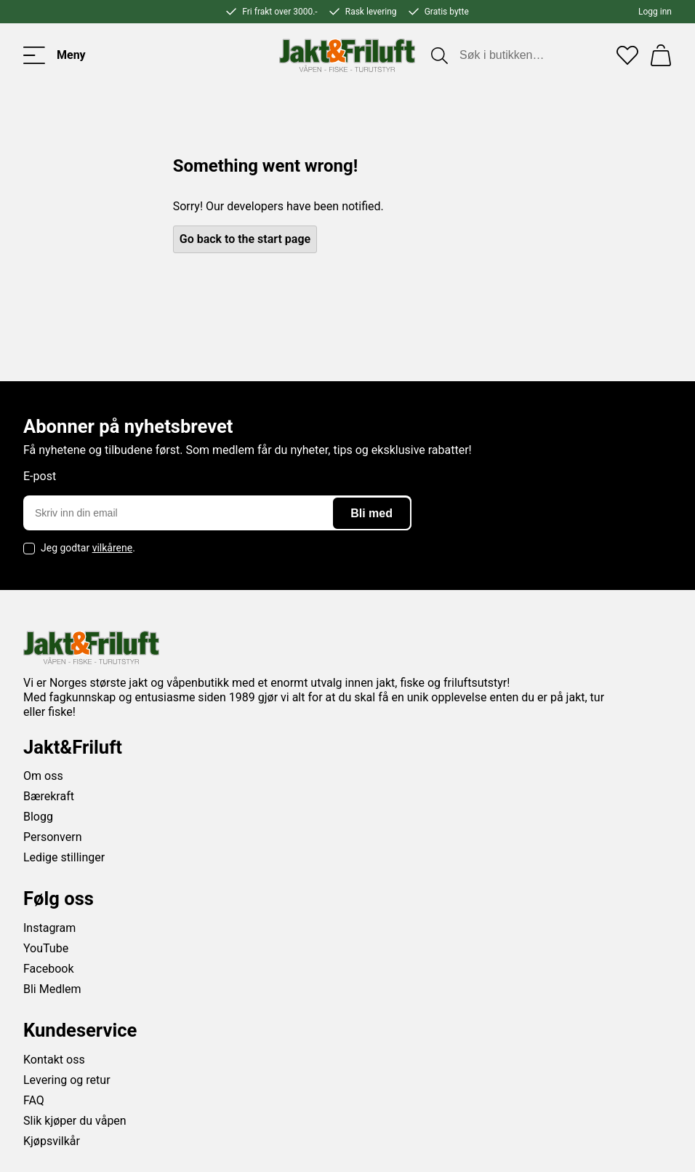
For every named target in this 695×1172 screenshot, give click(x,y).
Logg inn (655, 12)
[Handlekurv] (661, 55)
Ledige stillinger (64, 857)
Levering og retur (67, 1080)
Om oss (43, 776)
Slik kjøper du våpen (74, 1121)
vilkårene (112, 548)
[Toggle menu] (54, 55)
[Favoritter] (627, 55)
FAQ (33, 1100)
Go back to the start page (245, 239)
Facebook (48, 969)
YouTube (45, 948)
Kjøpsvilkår (51, 1141)
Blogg (38, 817)
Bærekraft (48, 796)
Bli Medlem (52, 989)
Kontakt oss (54, 1060)
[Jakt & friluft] (347, 55)
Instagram (49, 928)
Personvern (52, 837)
